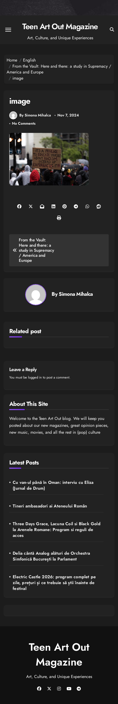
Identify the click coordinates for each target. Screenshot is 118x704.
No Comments (23, 123)
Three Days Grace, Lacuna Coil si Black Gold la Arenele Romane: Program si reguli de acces (57, 529)
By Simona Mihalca (30, 115)
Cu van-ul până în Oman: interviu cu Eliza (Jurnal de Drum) (53, 485)
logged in (35, 377)
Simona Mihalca (76, 294)
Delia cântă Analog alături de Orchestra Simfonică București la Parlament (51, 556)
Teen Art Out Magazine (60, 26)
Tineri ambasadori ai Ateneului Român (50, 506)
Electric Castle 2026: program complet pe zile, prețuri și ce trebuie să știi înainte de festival (54, 583)
